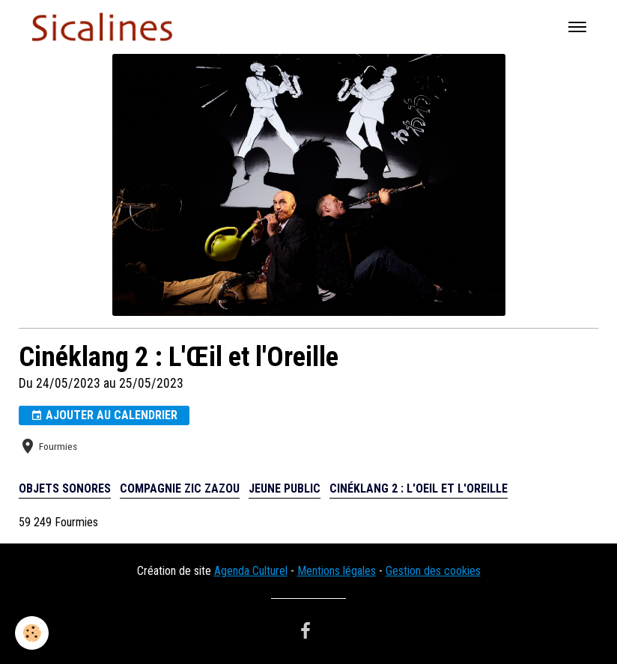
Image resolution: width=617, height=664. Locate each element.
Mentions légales (336, 571)
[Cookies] (32, 633)
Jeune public (284, 488)
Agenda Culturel (251, 571)
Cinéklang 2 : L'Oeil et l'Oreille (418, 488)
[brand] (105, 27)
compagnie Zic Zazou (180, 488)
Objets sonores (65, 488)
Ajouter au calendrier (104, 415)
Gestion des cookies (433, 571)
